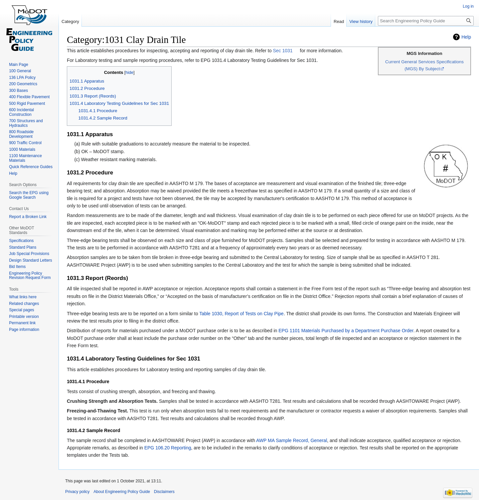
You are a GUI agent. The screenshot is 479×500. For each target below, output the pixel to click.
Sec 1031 (282, 50)
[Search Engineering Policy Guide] (426, 21)
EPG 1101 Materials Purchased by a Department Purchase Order (345, 330)
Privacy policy (77, 491)
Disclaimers (164, 491)
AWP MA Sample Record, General (291, 440)
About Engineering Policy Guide (121, 491)
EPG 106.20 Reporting (167, 447)
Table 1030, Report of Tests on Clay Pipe (241, 313)
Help (466, 37)
